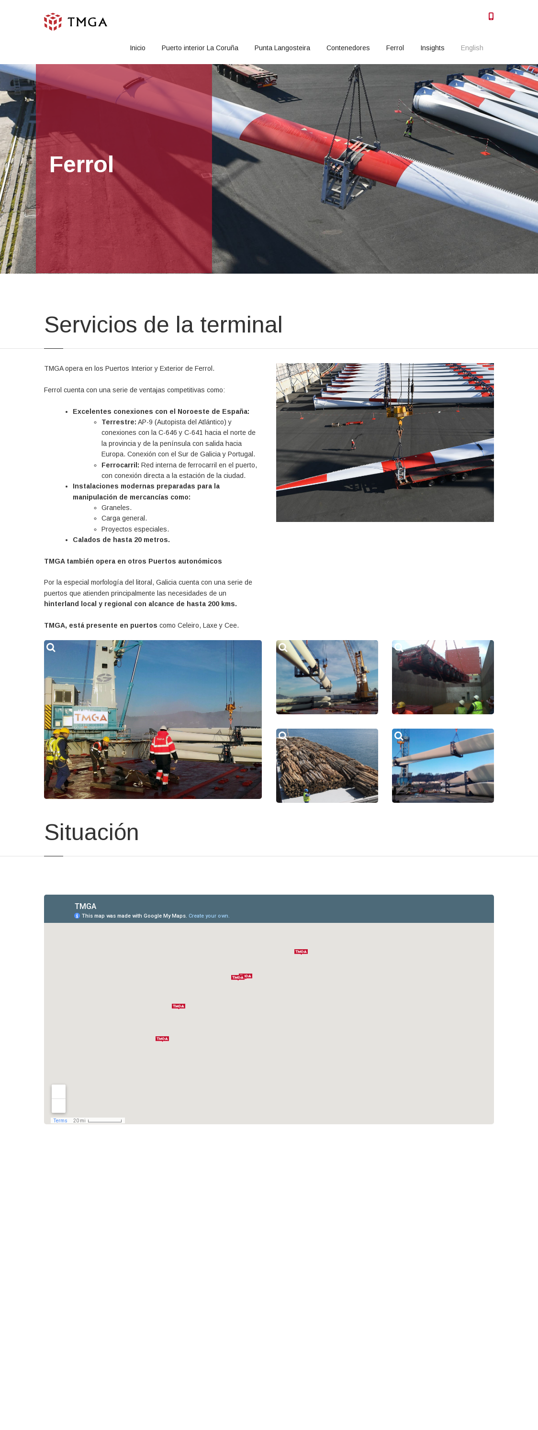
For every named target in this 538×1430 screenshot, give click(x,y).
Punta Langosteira (282, 48)
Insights (432, 48)
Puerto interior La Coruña (200, 48)
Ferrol (395, 48)
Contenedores (348, 48)
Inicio (138, 48)
